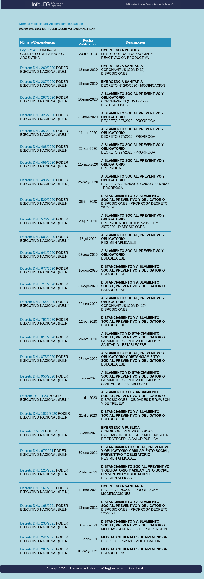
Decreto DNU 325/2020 (37, 115)
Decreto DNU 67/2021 (36, 451)
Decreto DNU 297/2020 (37, 97)
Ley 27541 (28, 50)
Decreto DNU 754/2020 (37, 302)
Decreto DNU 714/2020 (37, 284)
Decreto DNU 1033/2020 (38, 413)
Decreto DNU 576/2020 (37, 219)
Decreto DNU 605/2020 (37, 237)
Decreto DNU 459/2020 (37, 162)
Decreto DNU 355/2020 (37, 131)
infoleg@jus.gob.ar (112, 568)
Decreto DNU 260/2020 (37, 68)
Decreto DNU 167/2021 (37, 488)
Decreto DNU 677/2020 (37, 268)
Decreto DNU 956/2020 (37, 376)
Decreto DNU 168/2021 (37, 505)
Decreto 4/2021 (32, 431)
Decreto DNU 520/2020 (37, 199)
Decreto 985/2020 (34, 396)
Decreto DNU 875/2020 (37, 357)
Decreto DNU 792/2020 (37, 319)
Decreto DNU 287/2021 (37, 549)
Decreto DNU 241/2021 (37, 537)
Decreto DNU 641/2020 (37, 252)
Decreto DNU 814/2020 (37, 337)
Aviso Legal (136, 568)
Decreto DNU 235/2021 (37, 523)
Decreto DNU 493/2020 (37, 180)
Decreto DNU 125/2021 (37, 470)
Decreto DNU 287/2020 (37, 81)
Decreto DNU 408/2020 (37, 146)
